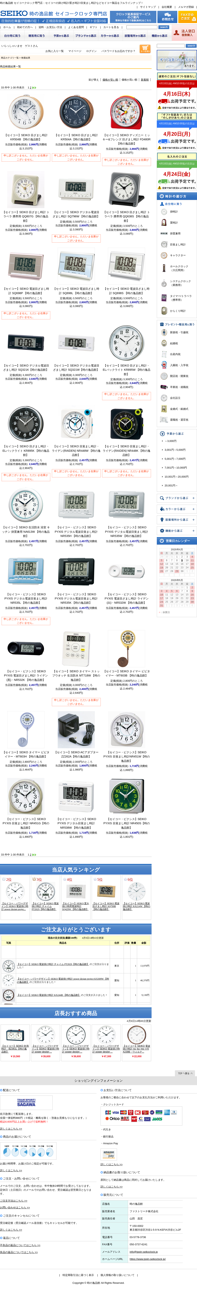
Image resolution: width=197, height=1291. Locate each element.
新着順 (145, 79)
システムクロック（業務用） (180, 283)
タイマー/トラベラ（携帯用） (181, 298)
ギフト (93, 27)
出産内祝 (175, 354)
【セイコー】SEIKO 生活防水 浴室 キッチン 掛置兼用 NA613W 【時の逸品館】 (26, 532)
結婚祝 (174, 343)
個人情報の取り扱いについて (117, 1275)
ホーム (7, 27)
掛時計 (174, 211)
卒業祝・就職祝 (179, 387)
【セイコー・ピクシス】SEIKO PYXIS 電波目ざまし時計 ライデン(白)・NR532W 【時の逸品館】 (127, 598)
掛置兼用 (175, 233)
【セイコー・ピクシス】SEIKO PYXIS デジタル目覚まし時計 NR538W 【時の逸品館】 (76, 823)
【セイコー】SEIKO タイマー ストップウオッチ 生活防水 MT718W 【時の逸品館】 (76, 675)
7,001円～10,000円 (176, 467)
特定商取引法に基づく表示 (78, 1275)
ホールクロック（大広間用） (179, 268)
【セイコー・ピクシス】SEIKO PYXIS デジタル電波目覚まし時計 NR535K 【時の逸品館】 (76, 598)
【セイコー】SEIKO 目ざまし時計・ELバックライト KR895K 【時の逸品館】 (26, 451)
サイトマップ (148, 6)
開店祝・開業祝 (179, 376)
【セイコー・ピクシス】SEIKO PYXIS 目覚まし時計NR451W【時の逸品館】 (127, 756)
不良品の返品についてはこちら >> (20, 1245)
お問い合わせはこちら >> (15, 1207)
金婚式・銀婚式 (179, 408)
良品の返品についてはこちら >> (19, 1252)
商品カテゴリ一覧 (10, 58)
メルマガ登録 (186, 6)
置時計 (174, 222)
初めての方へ (25, 27)
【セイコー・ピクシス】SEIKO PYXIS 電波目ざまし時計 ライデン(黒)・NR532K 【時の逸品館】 (26, 675)
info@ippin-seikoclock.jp (144, 1251)
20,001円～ (171, 485)
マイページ (74, 51)
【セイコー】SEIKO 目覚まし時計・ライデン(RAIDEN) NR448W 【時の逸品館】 (76, 451)
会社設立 (175, 397)
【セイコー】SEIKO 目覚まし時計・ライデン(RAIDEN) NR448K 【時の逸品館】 (127, 451)
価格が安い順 (110, 79)
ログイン (91, 51)
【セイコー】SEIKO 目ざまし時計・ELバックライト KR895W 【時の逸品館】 (126, 370)
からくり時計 (178, 310)
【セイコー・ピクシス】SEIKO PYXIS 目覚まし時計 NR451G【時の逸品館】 (26, 823)
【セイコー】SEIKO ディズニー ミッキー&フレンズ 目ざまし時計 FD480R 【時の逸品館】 (127, 139)
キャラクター (178, 255)
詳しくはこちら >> (11, 1128)
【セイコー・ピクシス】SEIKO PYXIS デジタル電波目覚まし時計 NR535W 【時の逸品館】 (126, 532)
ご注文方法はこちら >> (13, 1200)
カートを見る (111, 27)
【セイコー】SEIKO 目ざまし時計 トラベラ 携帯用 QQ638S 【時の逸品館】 (126, 216)
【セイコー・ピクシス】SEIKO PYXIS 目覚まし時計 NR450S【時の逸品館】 (126, 823)
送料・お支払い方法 (50, 27)
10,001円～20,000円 (177, 476)
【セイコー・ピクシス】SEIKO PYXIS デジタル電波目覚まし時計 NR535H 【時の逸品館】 (76, 532)
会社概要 (167, 6)
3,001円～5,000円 (175, 449)
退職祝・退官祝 (179, 419)
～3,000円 (170, 440)
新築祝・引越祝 (179, 332)
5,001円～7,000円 (175, 458)
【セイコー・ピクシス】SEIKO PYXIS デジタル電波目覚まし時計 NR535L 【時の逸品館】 (25, 598)
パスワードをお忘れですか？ (118, 51)
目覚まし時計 (178, 244)
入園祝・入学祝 (179, 365)
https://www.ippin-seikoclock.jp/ (148, 1259)
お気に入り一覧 (54, 51)
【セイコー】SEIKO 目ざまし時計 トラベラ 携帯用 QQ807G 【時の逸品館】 (25, 216)
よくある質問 (76, 27)
